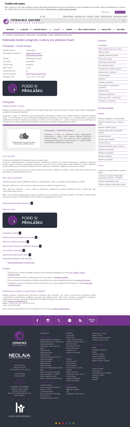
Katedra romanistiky (106, 153)
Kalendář (95, 379)
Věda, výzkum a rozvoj (88, 29)
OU (3, 34)
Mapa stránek (68, 16)
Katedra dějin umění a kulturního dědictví (110, 132)
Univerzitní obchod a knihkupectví (50, 387)
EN (44, 16)
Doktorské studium (105, 59)
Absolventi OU (103, 91)
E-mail (96, 16)
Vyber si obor (70, 335)
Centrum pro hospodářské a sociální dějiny (111, 171)
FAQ (67, 391)
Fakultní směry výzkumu (99, 333)
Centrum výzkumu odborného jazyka (112, 184)
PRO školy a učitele (98, 354)
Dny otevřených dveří (106, 65)
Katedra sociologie (105, 159)
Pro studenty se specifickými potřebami (108, 86)
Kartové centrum (45, 396)
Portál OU (69, 359)
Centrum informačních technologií (50, 394)
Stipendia (101, 79)
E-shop (94, 352)
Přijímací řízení (103, 52)
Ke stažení (95, 377)
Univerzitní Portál (120, 16)
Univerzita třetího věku (98, 358)
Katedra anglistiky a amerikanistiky (111, 119)
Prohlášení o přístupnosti (99, 350)
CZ (41, 16)
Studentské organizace (73, 378)
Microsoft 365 (80, 16)
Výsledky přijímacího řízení (108, 55)
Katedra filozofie (104, 136)
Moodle (90, 16)
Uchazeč (58, 29)
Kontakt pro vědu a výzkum (100, 340)
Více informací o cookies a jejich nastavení (61, 9)
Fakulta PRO (108, 29)
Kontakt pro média (97, 368)
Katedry (101, 114)
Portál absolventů (71, 387)
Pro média (121, 29)
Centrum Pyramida (83, 280)
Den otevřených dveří (72, 348)
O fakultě (25, 29)
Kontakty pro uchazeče (106, 101)
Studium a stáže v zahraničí (74, 368)
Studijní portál (106, 16)
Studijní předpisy (71, 376)
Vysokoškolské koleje (46, 391)
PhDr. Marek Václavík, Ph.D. (36, 74)
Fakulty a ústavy (31, 34)
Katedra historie (104, 143)
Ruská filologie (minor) (34, 55)
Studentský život (71, 350)
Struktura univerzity (19, 34)
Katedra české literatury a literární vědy (111, 123)
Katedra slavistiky (105, 156)
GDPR (94, 348)
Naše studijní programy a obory (63, 34)
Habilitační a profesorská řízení (101, 338)
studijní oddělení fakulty (61, 309)
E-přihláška (102, 45)
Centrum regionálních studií (108, 181)
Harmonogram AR (71, 365)
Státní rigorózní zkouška (107, 62)
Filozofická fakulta (42, 34)
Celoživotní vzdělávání (106, 94)
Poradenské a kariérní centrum (109, 69)
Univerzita (12, 29)
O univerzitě (9, 34)
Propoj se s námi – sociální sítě (109, 97)
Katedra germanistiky (106, 139)
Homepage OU (44, 333)
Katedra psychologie (106, 149)
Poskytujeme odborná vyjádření (101, 373)
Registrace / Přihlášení (72, 389)
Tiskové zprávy (96, 371)
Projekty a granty (97, 335)
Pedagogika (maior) (33, 53)
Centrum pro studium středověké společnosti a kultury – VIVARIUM (110, 177)
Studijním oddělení (61, 277)
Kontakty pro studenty (72, 380)
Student (70, 29)
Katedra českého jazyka (107, 127)
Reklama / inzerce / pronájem (101, 361)
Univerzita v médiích (98, 375)
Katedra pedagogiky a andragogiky (21, 263)
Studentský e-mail (71, 361)
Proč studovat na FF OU (73, 346)
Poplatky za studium (105, 82)
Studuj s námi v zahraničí (107, 72)
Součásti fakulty (42, 29)
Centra (100, 165)
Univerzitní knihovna (46, 385)
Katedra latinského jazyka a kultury (111, 146)
